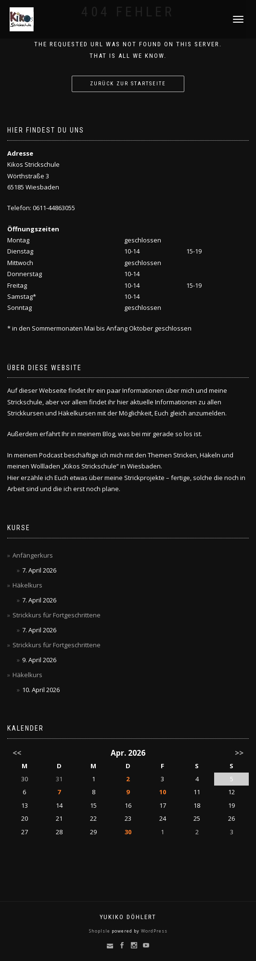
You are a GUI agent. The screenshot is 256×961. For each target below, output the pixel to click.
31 (59, 778)
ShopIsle (100, 931)
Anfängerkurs (33, 555)
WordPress (153, 931)
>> (239, 752)
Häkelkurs (27, 585)
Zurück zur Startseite (128, 83)
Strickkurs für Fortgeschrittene (57, 615)
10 (162, 791)
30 (128, 832)
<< (17, 752)
